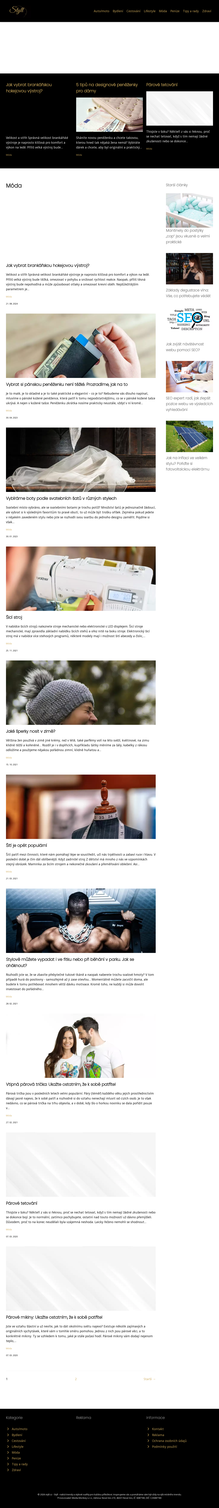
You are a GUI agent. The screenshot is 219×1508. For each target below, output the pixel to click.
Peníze (174, 11)
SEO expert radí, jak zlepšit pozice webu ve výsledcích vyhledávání (189, 404)
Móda (163, 11)
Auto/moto (101, 11)
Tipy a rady (191, 11)
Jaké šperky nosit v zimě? (30, 731)
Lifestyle (150, 11)
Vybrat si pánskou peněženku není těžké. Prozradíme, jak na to (67, 384)
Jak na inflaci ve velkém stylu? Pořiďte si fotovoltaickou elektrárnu (187, 463)
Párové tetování (161, 85)
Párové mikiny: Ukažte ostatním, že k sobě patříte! (54, 1317)
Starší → (150, 1379)
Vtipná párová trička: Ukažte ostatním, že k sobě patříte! (61, 1084)
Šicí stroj (14, 617)
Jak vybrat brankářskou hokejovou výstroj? (47, 265)
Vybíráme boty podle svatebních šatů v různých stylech (61, 498)
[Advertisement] (109, 48)
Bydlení (118, 11)
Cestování (133, 11)
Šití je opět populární (26, 845)
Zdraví (206, 11)
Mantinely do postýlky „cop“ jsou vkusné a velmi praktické (188, 236)
